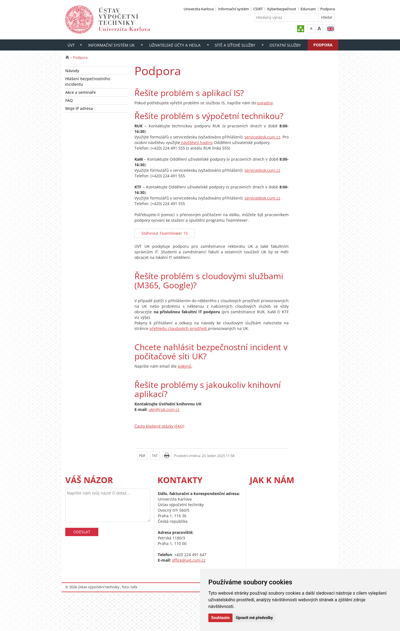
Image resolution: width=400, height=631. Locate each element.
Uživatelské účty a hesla (175, 45)
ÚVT (71, 45)
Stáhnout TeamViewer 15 (164, 233)
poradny (265, 102)
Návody (72, 70)
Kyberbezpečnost (281, 8)
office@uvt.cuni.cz (189, 560)
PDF (142, 455)
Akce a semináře (80, 92)
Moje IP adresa (79, 108)
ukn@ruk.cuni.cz (164, 409)
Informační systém (233, 8)
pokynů (184, 366)
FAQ (69, 100)
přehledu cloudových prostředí (178, 328)
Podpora (327, 8)
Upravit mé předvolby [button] (254, 617)
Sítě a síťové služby (235, 45)
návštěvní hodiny (196, 142)
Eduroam (308, 8)
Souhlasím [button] (220, 617)
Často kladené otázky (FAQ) (159, 426)
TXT (155, 455)
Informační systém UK (111, 45)
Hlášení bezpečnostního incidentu (87, 81)
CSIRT (258, 8)
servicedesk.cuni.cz (262, 137)
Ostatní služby (285, 45)
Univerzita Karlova (199, 8)
